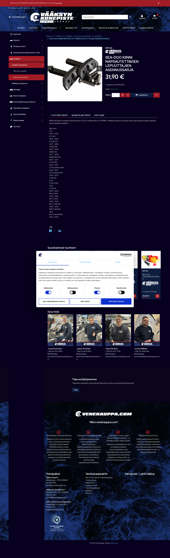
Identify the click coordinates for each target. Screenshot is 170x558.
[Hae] (105, 17)
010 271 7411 (50, 507)
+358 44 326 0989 (55, 351)
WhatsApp (53, 354)
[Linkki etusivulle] (52, 17)
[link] (42, 40)
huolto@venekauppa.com (56, 497)
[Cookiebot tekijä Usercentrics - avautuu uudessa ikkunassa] (121, 255)
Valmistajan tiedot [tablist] (81, 115)
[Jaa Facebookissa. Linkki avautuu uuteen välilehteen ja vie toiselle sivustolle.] (51, 231)
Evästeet (89, 490)
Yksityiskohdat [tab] (85, 262)
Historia (88, 493)
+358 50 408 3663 (83, 351)
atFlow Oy (114, 543)
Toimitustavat (91, 480)
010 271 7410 (51, 483)
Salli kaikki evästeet (116, 301)
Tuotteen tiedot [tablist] (59, 115)
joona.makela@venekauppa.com (147, 356)
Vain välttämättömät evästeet (54, 301)
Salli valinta (85, 301)
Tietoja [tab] (117, 262)
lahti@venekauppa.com (55, 510)
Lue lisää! (58, 3)
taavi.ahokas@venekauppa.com (117, 356)
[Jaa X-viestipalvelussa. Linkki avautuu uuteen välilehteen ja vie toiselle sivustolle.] (56, 231)
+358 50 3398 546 (141, 351)
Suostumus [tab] (52, 262)
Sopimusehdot (91, 485)
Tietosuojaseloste (93, 488)
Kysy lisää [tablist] (99, 115)
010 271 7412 (51, 495)
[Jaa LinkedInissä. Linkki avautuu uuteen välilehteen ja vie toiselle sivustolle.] (61, 231)
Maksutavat (90, 483)
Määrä (108, 95)
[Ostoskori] (154, 17)
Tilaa (76, 390)
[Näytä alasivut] (60, 28)
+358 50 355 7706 (112, 351)
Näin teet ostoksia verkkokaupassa (99, 477)
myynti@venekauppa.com (56, 485)
